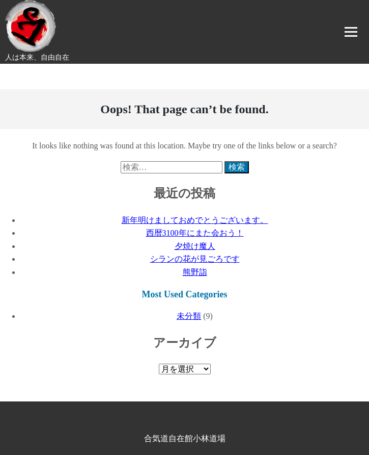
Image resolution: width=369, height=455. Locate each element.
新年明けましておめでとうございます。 (195, 220)
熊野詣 (195, 272)
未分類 (189, 316)
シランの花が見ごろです (195, 259)
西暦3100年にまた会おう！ (195, 233)
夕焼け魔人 (195, 246)
